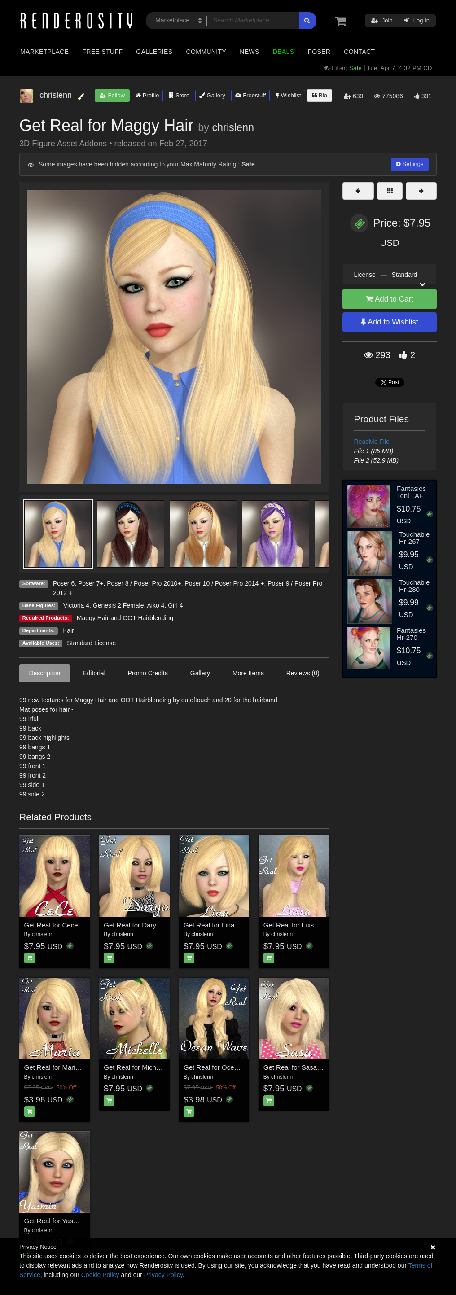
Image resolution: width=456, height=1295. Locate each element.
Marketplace (44, 51)
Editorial (94, 673)
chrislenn (233, 127)
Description (44, 673)
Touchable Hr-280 (414, 586)
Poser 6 (64, 583)
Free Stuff (102, 51)
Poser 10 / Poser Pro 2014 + (224, 583)
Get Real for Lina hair (216, 925)
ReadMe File (372, 441)
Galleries (154, 51)
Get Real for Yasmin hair (60, 1221)
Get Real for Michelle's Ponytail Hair (157, 1067)
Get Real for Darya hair (138, 925)
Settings (410, 164)
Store (179, 95)
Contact (359, 51)
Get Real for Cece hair (57, 925)
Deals (283, 51)
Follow (112, 95)
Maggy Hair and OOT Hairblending (125, 617)
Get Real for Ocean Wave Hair (229, 1067)
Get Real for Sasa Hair (297, 1067)
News (249, 51)
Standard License (91, 643)
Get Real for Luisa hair (297, 925)
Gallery (212, 95)
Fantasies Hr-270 (411, 634)
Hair (68, 630)
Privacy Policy (163, 1274)
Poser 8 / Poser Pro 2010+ (144, 583)
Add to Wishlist (389, 322)
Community (206, 51)
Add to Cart (389, 299)
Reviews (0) (303, 673)
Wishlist (288, 95)
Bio (319, 95)
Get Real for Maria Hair (58, 1067)
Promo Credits (148, 673)
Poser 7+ (90, 583)
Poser (318, 51)
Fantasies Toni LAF (411, 492)
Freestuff (250, 95)
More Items (248, 673)
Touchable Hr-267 (414, 538)
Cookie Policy (100, 1274)
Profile (147, 95)
